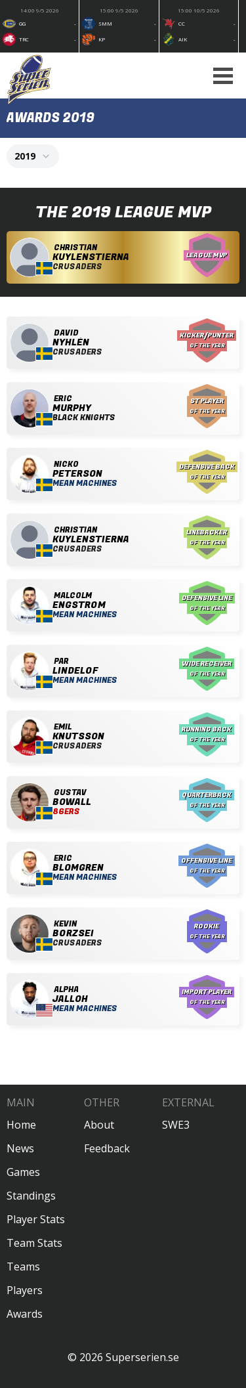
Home (21, 1124)
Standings (31, 1195)
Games (23, 1172)
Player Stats (36, 1219)
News (20, 1148)
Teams (23, 1266)
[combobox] (33, 156)
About (99, 1124)
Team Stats (34, 1243)
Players (25, 1290)
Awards (25, 1314)
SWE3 (176, 1124)
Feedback (107, 1148)
